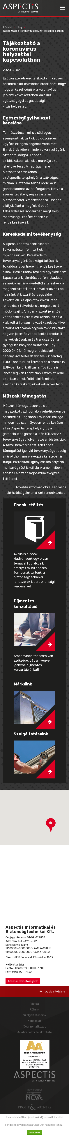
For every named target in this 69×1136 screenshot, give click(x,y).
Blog (19, 27)
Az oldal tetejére (52, 991)
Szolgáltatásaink (34, 1015)
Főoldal (7, 27)
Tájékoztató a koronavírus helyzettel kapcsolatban (33, 30)
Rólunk (34, 1009)
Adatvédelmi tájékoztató (34, 1032)
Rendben (34, 1132)
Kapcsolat (34, 1021)
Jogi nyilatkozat (34, 1026)
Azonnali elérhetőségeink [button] (23, 981)
